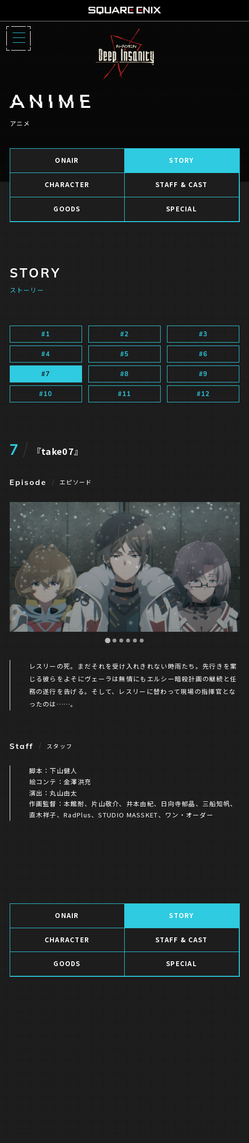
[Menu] (18, 38)
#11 (124, 394)
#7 (45, 374)
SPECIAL (181, 208)
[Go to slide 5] (134, 640)
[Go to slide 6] (141, 640)
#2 (124, 334)
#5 (124, 354)
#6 (203, 354)
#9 (203, 374)
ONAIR (67, 160)
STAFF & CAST (181, 184)
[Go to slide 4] (128, 640)
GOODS (67, 208)
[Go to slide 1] (107, 640)
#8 (124, 374)
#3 (203, 334)
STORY (181, 160)
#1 (45, 334)
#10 (45, 394)
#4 (45, 354)
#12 (203, 394)
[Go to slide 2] (114, 640)
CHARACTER (67, 184)
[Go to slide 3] (121, 640)
